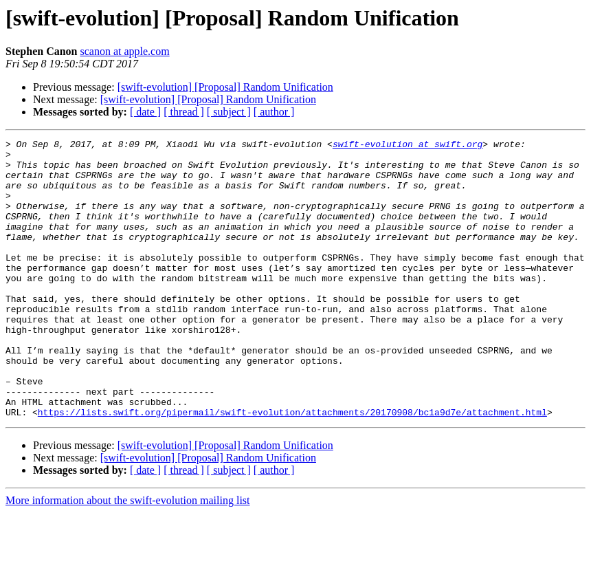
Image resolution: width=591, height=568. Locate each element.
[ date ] (145, 112)
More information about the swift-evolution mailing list (127, 556)
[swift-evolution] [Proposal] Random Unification (225, 87)
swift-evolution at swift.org (407, 146)
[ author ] (274, 112)
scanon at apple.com (124, 51)
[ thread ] (184, 112)
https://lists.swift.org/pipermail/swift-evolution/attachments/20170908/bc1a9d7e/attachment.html (292, 467)
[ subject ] (229, 112)
